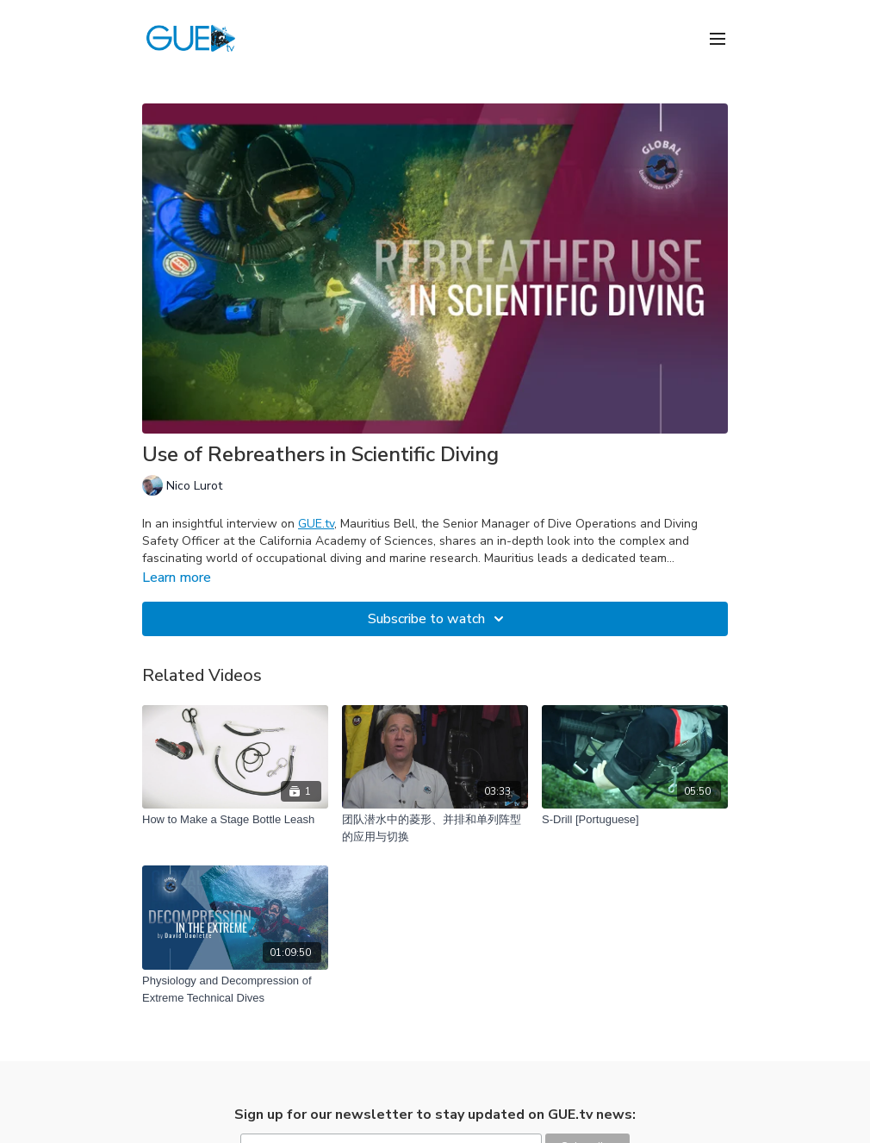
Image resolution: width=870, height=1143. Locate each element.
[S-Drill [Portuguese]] (635, 819)
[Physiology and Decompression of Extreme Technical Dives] (235, 989)
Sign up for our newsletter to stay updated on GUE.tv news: (435, 1114)
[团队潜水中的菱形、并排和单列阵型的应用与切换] (435, 828)
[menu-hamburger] (717, 37)
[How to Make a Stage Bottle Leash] (235, 819)
